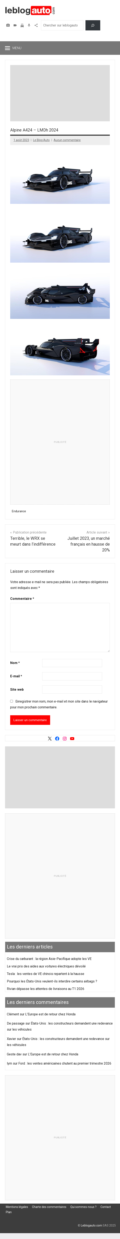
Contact (105, 1207)
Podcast (29, 25)
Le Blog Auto (41, 140)
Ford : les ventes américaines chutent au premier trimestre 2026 (64, 1063)
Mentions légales (17, 1207)
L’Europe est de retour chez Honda (50, 1014)
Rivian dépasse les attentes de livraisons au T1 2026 (45, 989)
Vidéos (15, 25)
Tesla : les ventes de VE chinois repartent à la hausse (45, 974)
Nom (15, 663)
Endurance (19, 511)
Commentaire (22, 599)
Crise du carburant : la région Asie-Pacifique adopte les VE (49, 959)
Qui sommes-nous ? (83, 1207)
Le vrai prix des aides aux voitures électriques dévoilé (46, 966)
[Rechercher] (92, 25)
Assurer (22, 25)
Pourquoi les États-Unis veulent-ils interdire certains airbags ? (52, 981)
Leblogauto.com (91, 1225)
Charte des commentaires (49, 1207)
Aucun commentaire (67, 140)
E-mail (16, 676)
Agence (36, 25)
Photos (8, 25)
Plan (9, 1212)
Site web (17, 690)
